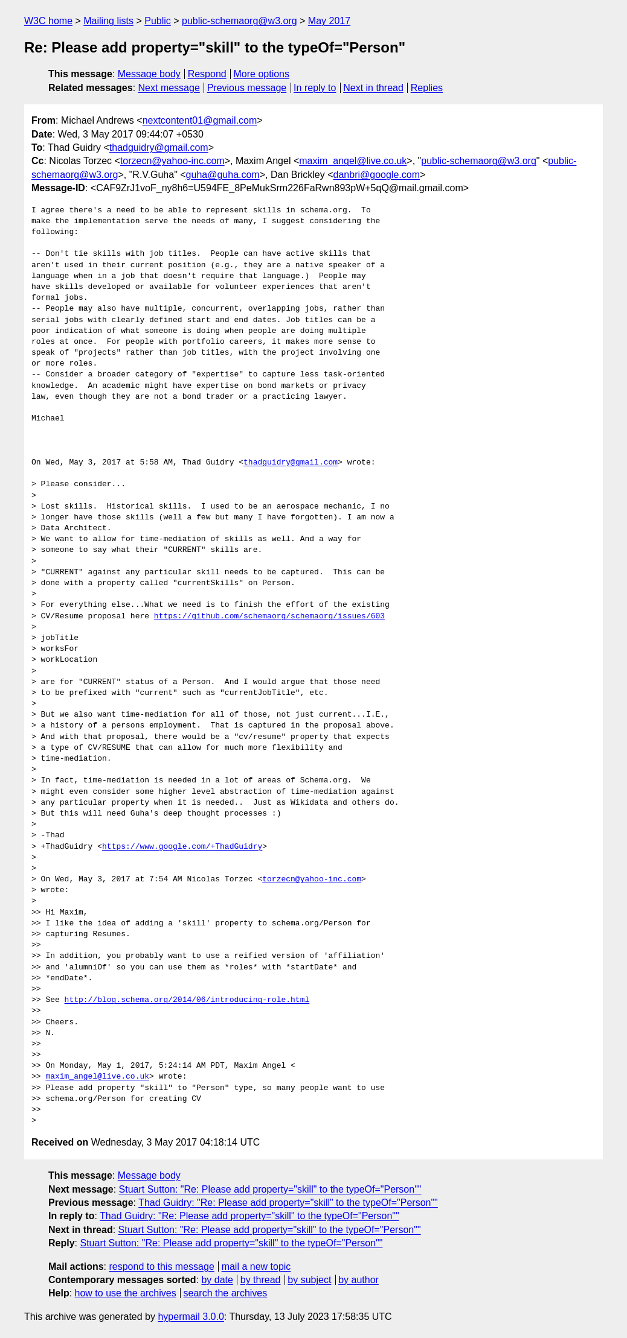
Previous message (247, 88)
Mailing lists (108, 21)
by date (217, 1280)
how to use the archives (125, 1293)
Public (157, 21)
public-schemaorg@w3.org (239, 21)
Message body (149, 74)
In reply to (315, 88)
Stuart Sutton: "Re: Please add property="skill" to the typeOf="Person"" (270, 1189)
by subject (309, 1280)
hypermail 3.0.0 (190, 1316)
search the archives (226, 1293)
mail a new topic (256, 1266)
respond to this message (161, 1266)
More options (262, 74)
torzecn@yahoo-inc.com (172, 161)
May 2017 (329, 21)
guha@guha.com (223, 175)
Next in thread (373, 88)
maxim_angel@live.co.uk (353, 161)
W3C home (48, 21)
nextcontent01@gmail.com (200, 120)
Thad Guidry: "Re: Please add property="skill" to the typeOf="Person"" (288, 1202)
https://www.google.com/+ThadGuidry (182, 847)
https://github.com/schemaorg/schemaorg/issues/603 (269, 616)
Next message (169, 88)
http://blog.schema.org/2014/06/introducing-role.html (187, 1000)
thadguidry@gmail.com (158, 147)
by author (358, 1280)
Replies (427, 88)
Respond (207, 74)
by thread (260, 1280)
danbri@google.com (376, 175)
